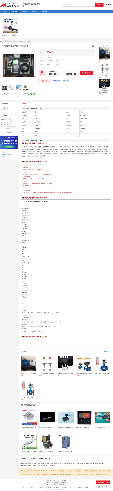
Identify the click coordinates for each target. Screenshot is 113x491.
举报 (14, 94)
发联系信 (44, 81)
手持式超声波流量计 (27, 463)
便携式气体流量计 (49, 465)
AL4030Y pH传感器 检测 (45, 427)
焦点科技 (58, 489)
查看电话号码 (86, 73)
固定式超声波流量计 (79, 463)
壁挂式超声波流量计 (53, 463)
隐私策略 (56, 487)
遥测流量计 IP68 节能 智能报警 (9, 35)
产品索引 (4, 152)
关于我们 (25, 487)
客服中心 (40, 487)
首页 (1, 41)
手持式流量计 (99, 463)
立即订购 (66, 81)
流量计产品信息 (51, 480)
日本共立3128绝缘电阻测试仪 (46, 451)
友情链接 (87, 487)
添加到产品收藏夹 (6, 154)
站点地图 (48, 487)
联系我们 (32, 487)
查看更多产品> (107, 351)
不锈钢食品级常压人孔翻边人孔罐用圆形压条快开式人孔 (35, 427)
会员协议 (64, 487)
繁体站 (80, 487)
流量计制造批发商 (61, 480)
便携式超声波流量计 (40, 463)
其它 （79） (6, 110)
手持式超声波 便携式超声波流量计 (59, 482)
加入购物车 (56, 81)
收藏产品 (5, 94)
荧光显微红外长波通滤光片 (64, 427)
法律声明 (72, 487)
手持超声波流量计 (26, 465)
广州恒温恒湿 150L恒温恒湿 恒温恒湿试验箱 (69, 451)
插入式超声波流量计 (66, 463)
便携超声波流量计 (38, 465)
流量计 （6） (6, 108)
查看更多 (9, 132)
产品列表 (6, 41)
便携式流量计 (90, 463)
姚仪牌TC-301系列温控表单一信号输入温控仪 (87, 427)
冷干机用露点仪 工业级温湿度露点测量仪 (31, 451)
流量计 (11, 41)
